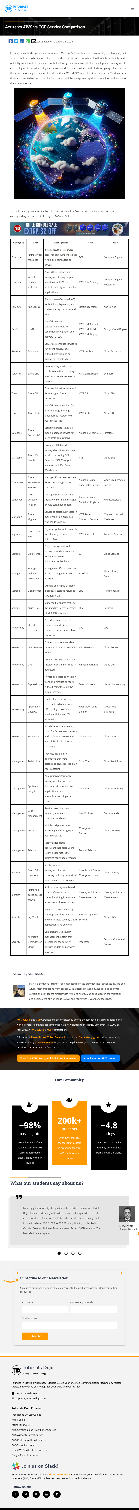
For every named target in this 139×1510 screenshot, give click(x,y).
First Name (27, 1302)
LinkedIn (36, 1037)
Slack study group (89, 1037)
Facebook (60, 1037)
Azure (26, 1019)
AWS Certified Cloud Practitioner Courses (34, 1429)
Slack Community (59, 1474)
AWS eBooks (18, 1419)
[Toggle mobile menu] (132, 9)
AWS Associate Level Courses (27, 1434)
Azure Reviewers (21, 1424)
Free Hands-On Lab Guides (26, 1414)
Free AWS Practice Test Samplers (29, 1450)
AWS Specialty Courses (24, 1445)
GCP (38, 1019)
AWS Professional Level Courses (29, 1439)
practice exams (44, 1042)
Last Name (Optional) (81, 1302)
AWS (19, 1019)
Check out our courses (100, 1058)
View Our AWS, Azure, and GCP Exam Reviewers (48, 1058)
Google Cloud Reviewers (25, 1455)
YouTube (48, 1037)
